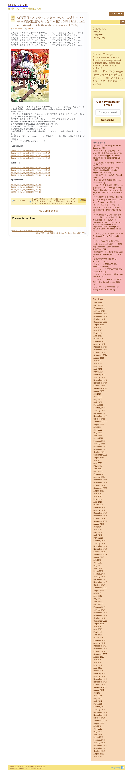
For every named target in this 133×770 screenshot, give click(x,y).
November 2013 (100, 715)
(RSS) (18, 768)
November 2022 (100, 416)
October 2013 (99, 718)
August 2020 (99, 491)
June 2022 (98, 430)
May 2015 (98, 665)
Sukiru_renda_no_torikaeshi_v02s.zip (26, 187)
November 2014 (100, 682)
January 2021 (99, 477)
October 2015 (99, 651)
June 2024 (98, 363)
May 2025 (98, 333)
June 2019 (98, 530)
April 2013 (98, 734)
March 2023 (98, 405)
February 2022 (100, 441)
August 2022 (99, 424)
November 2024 (100, 350)
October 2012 (99, 751)
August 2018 (99, 557)
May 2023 (98, 399)
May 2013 (98, 732)
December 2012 (100, 745)
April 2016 (98, 635)
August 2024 (99, 358)
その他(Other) (99, 37)
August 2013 (99, 723)
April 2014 (98, 701)
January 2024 (99, 377)
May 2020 (98, 499)
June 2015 (98, 662)
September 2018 (100, 554)
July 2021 (97, 460)
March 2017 (98, 604)
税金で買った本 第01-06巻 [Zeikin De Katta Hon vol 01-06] (60, 233)
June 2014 (98, 696)
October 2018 (99, 552)
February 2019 (100, 541)
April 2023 (98, 402)
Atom (22, 768)
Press (43, 766)
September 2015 (100, 654)
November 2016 (100, 615)
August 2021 (99, 458)
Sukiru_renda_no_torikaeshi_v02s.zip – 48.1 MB (30, 153)
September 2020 (100, 488)
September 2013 (100, 721)
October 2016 (99, 618)
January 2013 (99, 743)
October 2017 (99, 585)
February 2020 (100, 507)
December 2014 (100, 679)
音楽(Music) (98, 35)
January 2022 (99, 444)
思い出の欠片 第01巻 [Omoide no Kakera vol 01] (107, 147)
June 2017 (98, 596)
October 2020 (99, 485)
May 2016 (98, 632)
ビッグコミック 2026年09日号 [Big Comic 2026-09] (107, 270)
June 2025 (98, 330)
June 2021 (98, 463)
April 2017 (98, 602)
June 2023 (98, 397)
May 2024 (98, 366)
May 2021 (98, 466)
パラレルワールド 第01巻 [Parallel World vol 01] (107, 176)
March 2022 (98, 438)
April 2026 (98, 303)
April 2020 (98, 502)
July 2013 (97, 726)
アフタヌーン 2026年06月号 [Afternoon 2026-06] (105, 265)
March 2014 (98, 704)
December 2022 (100, 413)
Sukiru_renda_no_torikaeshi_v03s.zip (26, 192)
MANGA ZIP (15, 766)
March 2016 (98, 638)
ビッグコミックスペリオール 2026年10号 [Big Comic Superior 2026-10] (107, 282)
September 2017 (100, 588)
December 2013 (100, 712)
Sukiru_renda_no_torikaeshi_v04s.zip (26, 189)
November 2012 (100, 748)
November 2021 (100, 449)
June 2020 (98, 496)
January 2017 (99, 610)
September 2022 (100, 422)
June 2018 (98, 563)
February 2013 (100, 740)
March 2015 (98, 671)
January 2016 (99, 643)
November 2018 (100, 549)
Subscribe (108, 120)
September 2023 (100, 388)
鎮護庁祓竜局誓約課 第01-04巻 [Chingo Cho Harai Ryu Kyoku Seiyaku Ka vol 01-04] (106, 170)
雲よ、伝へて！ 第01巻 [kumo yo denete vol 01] (107, 181)
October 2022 (99, 419)
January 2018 (99, 577)
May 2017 (98, 599)
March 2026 (98, 305)
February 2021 (100, 474)
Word (39, 766)
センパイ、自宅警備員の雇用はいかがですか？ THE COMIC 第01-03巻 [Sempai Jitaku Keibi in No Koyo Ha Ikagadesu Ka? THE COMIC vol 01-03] (108, 190)
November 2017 (100, 582)
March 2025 (98, 339)
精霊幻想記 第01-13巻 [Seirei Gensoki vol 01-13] (105, 260)
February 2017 (100, 607)
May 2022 (98, 433)
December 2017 (100, 579)
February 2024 (100, 375)
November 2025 (100, 316)
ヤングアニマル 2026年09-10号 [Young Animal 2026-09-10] (106, 288)
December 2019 (100, 513)
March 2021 (98, 471)
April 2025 (98, 336)
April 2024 (98, 369)
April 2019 (98, 535)
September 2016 (100, 621)
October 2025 (99, 319)
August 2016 (99, 624)
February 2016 (100, 640)
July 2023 (97, 394)
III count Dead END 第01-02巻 (106, 241)
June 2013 (98, 729)
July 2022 (97, 427)
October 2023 (99, 386)
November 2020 (100, 482)
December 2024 (100, 347)
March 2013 (98, 737)
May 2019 (98, 532)
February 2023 (100, 408)
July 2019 (97, 527)
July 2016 (97, 626)
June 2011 (98, 757)
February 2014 (100, 707)
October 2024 (99, 352)
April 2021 (98, 469)
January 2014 (99, 709)
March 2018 (98, 571)
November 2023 (100, 383)
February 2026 (100, 308)
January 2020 (99, 510)
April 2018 (98, 568)
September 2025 (100, 322)
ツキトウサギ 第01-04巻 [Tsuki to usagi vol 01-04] (32, 231)
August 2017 (99, 590)
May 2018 (98, 566)
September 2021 (100, 455)
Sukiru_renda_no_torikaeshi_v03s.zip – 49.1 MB (30, 156)
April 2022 (98, 435)
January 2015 (99, 676)
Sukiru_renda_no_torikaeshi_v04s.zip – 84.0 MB (30, 158)
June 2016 (98, 629)
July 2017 (97, 593)
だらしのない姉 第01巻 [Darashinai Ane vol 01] (108, 164)
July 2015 (97, 660)
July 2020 (97, 494)
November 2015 (100, 649)
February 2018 (100, 574)
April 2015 (98, 668)
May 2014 (98, 698)
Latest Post (117, 13)
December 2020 (100, 480)
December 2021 (100, 447)
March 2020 (98, 505)
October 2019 (99, 518)
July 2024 (97, 361)
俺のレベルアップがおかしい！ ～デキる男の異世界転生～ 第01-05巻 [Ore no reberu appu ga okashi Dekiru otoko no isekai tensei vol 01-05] (107, 155)
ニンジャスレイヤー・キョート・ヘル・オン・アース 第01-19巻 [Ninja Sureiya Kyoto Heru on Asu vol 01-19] (108, 208)
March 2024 (98, 372)
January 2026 (99, 311)
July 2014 (97, 693)
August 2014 (99, 690)
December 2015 (100, 646)
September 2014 (100, 687)
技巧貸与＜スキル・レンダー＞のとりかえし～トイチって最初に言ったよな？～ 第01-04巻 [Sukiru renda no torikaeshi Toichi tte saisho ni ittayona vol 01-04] (51, 21)
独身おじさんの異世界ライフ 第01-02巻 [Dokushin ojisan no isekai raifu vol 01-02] (108, 246)
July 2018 (97, 560)
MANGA (30, 28)
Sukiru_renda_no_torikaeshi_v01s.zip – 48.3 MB (30, 151)
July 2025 (97, 327)
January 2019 (99, 543)
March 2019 (98, 538)
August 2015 (99, 657)
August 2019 (99, 524)
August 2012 (99, 754)
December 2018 (100, 546)
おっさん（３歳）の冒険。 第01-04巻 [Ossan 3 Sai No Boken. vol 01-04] (108, 236)
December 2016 (100, 613)
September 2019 (100, 521)
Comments (32, 768)
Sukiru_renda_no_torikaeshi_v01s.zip (26, 184)
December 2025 (100, 314)
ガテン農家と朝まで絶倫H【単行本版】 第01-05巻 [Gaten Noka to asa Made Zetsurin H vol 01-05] (108, 199)
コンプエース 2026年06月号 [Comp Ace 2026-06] (108, 275)
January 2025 (99, 344)
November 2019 (100, 516)
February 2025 (100, 341)
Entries (13, 768)
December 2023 (100, 380)
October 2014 (99, 685)
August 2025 (99, 325)
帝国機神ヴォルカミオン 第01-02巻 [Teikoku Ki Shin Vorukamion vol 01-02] (108, 254)
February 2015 (100, 674)
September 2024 (100, 355)
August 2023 (99, 391)
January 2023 (99, 411)
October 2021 (99, 452)
